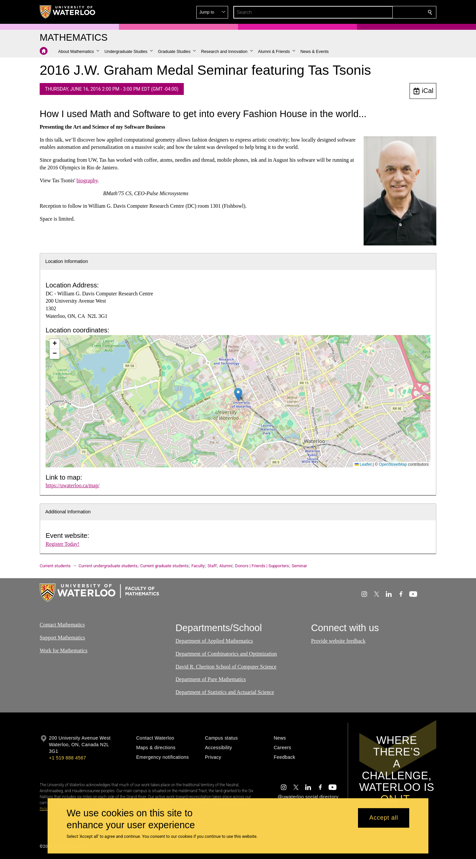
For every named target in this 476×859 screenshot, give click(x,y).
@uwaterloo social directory (308, 796)
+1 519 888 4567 (67, 757)
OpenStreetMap (393, 464)
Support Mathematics (62, 637)
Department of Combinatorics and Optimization (226, 654)
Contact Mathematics (62, 624)
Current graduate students (164, 565)
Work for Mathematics (63, 650)
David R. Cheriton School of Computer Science (226, 666)
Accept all (383, 818)
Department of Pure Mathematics (211, 679)
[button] (382, 12)
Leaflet (363, 464)
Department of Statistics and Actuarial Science (225, 692)
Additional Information (68, 511)
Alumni (225, 565)
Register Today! (62, 544)
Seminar (299, 565)
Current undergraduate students (108, 565)
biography (87, 180)
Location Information (66, 261)
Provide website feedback (338, 641)
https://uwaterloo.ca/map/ (72, 485)
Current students (55, 565)
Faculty (198, 565)
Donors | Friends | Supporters (262, 565)
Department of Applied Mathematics (214, 641)
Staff (212, 565)
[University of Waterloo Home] (68, 12)
